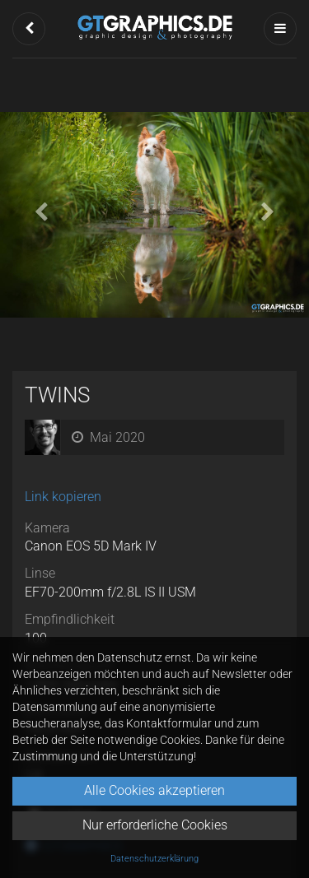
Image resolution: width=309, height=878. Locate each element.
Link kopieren (63, 496)
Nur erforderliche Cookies (154, 825)
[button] (28, 28)
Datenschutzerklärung (154, 858)
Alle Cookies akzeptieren (154, 790)
